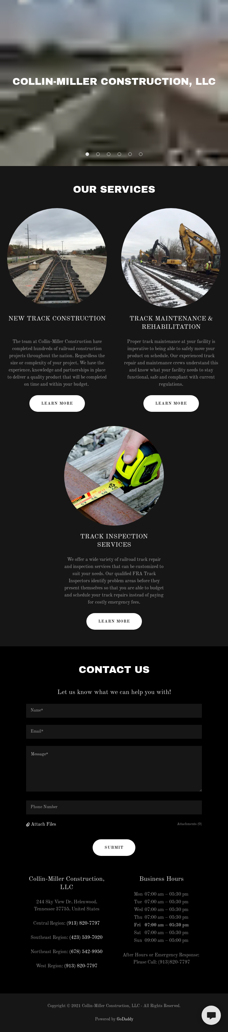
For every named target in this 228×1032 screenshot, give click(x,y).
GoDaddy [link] (125, 1019)
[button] (87, 154)
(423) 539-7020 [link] (85, 937)
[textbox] (114, 711)
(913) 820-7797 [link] (83, 923)
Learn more (57, 403)
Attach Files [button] (43, 824)
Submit (114, 848)
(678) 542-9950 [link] (85, 952)
